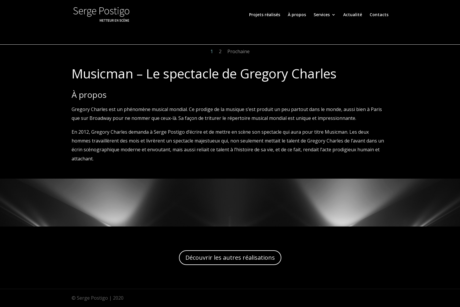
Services (322, 15)
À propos (297, 15)
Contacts (379, 15)
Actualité (352, 15)
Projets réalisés (264, 15)
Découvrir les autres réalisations (230, 257)
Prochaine (238, 51)
